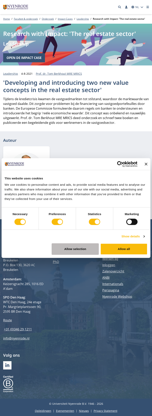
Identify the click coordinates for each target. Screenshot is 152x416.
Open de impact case (24, 58)
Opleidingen (43, 411)
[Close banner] (146, 164)
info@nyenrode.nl (16, 338)
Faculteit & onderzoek (26, 19)
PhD (56, 262)
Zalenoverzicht (113, 271)
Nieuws (84, 411)
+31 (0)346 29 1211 (18, 329)
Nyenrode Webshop (117, 296)
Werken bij (110, 259)
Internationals (112, 284)
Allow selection (75, 249)
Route (7, 320)
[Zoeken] (120, 7)
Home (6, 19)
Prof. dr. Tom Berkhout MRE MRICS (59, 74)
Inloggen (108, 265)
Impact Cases (65, 19)
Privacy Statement (105, 411)
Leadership (83, 19)
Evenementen (65, 411)
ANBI (105, 277)
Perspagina (110, 290)
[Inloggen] (126, 7)
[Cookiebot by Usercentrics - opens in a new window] (120, 164)
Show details (131, 236)
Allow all (124, 249)
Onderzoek (48, 19)
